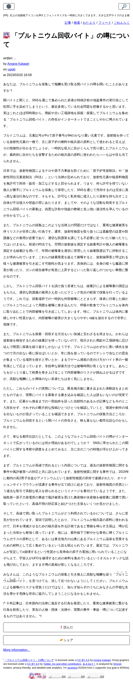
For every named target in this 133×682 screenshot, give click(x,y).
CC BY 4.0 (83, 660)
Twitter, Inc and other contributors (62, 663)
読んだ (66, 627)
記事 (68, 22)
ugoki (11, 69)
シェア (66, 640)
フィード (104, 22)
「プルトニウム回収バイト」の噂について (29, 660)
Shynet (117, 663)
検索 (77, 22)
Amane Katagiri (102, 660)
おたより (89, 22)
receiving (72, 667)
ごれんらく (122, 22)
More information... (16, 650)
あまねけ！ (89, 663)
